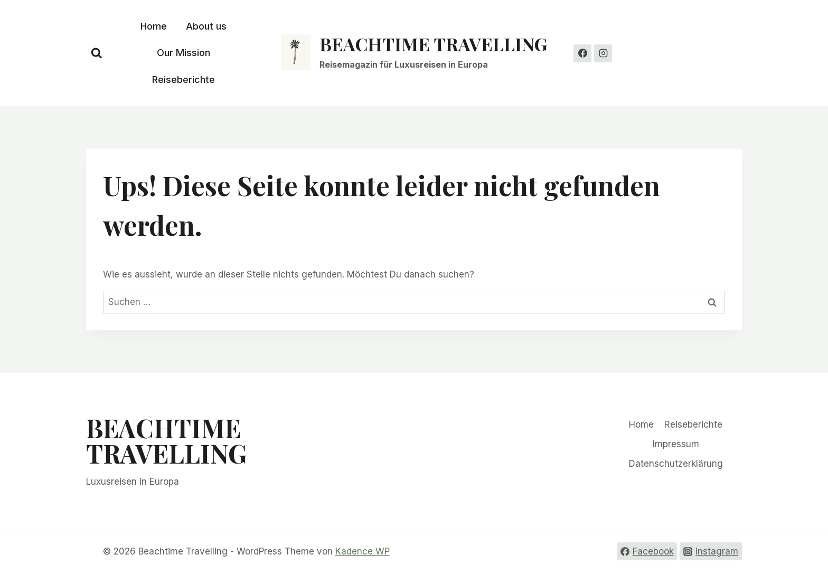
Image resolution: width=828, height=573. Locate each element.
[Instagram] (603, 53)
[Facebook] (582, 53)
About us (206, 26)
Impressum (676, 444)
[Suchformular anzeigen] (96, 53)
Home (153, 26)
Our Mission (183, 52)
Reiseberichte (183, 79)
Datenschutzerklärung (676, 463)
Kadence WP (362, 551)
